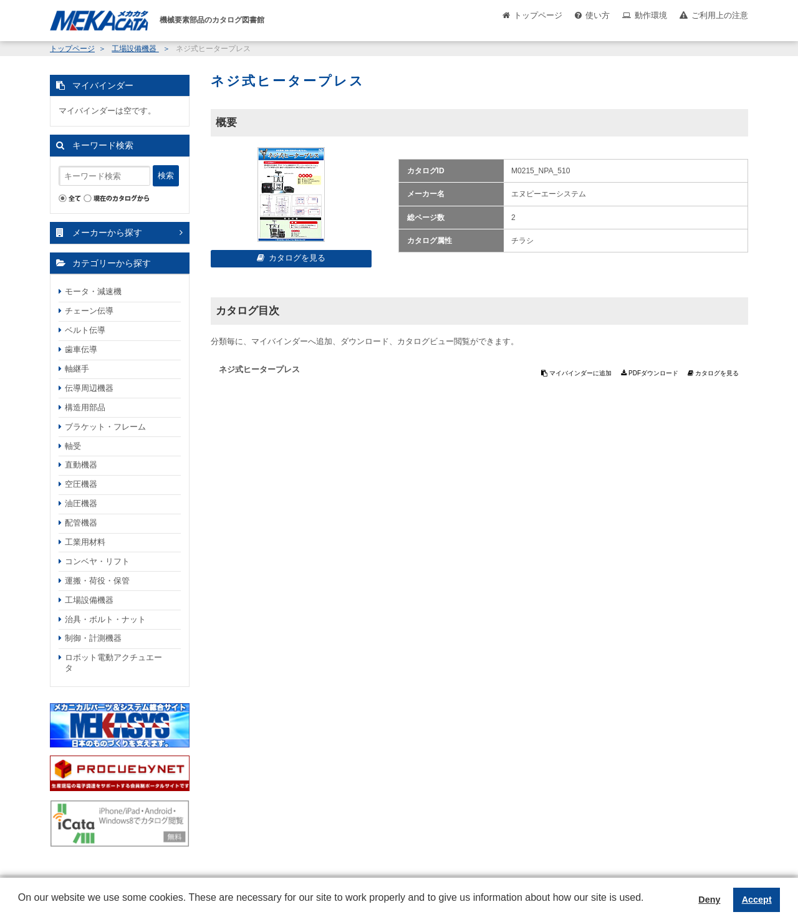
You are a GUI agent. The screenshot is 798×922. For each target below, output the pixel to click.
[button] (20, 907)
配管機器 (81, 522)
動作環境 (651, 15)
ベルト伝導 (85, 330)
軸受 (73, 446)
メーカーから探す (107, 232)
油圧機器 (81, 503)
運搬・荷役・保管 (97, 580)
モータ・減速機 (93, 291)
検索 (166, 175)
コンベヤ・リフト (97, 561)
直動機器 (81, 464)
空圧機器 (81, 484)
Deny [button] (709, 900)
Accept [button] (757, 900)
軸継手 (77, 368)
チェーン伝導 (89, 310)
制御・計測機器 (93, 638)
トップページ (538, 15)
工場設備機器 (135, 48)
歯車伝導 (81, 349)
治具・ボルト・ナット (105, 619)
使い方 (597, 15)
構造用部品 (85, 407)
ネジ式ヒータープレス (259, 369)
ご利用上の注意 (719, 15)
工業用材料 (85, 542)
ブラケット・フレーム (105, 426)
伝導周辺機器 (89, 388)
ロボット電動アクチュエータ (113, 663)
